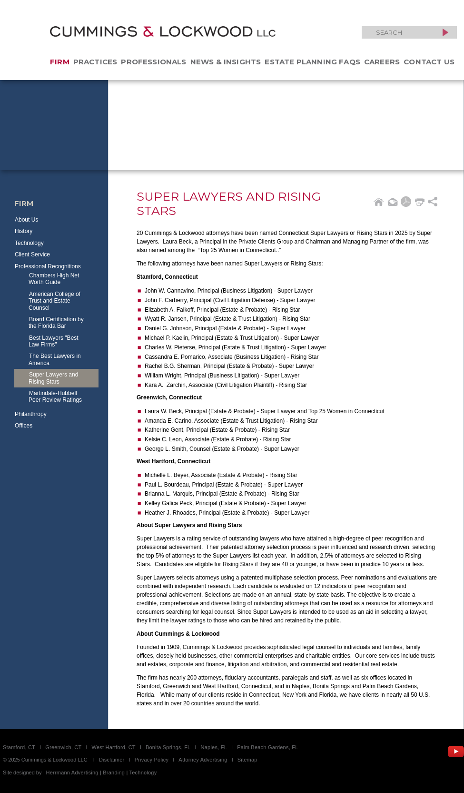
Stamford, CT (19, 747)
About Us (26, 219)
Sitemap (247, 759)
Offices (23, 425)
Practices (95, 61)
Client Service (32, 254)
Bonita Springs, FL (168, 747)
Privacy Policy (152, 759)
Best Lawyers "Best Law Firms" (54, 341)
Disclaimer (112, 759)
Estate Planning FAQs (312, 61)
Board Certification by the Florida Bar (56, 322)
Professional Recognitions (48, 266)
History (23, 231)
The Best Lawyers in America (55, 359)
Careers (382, 61)
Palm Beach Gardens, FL (267, 747)
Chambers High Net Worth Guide (54, 278)
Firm (59, 61)
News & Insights (225, 61)
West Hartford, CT (114, 747)
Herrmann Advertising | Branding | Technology (101, 772)
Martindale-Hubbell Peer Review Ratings (55, 396)
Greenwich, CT (63, 747)
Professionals (153, 61)
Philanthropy (31, 414)
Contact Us (429, 61)
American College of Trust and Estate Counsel (54, 301)
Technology (29, 243)
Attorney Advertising (202, 759)
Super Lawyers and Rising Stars (53, 378)
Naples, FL (214, 747)
